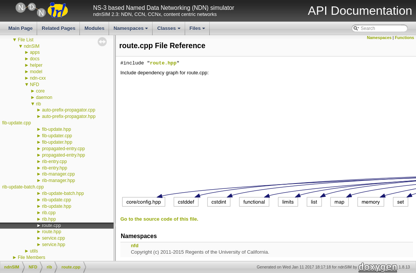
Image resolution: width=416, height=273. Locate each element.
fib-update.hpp (56, 129)
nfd (135, 245)
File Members (31, 257)
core (40, 91)
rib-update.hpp (56, 206)
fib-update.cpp (16, 123)
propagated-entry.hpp (63, 155)
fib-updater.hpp (57, 142)
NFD (34, 84)
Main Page (20, 28)
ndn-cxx (38, 78)
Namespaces (132, 30)
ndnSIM (31, 46)
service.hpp (53, 244)
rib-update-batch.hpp (63, 193)
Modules (94, 28)
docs (34, 58)
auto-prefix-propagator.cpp (68, 110)
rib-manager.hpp (58, 180)
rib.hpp (49, 219)
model (36, 71)
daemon (44, 97)
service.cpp (53, 238)
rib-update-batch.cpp (23, 187)
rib (38, 104)
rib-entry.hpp (54, 168)
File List (25, 39)
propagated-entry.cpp (63, 148)
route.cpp (51, 225)
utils (34, 251)
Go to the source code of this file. (159, 219)
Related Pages (58, 28)
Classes (169, 30)
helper (36, 65)
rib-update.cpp (56, 199)
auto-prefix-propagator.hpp (68, 116)
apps (35, 52)
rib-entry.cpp (54, 161)
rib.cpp (49, 212)
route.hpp (51, 231)
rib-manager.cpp (58, 174)
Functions (404, 37)
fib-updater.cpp (57, 135)
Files (198, 30)
